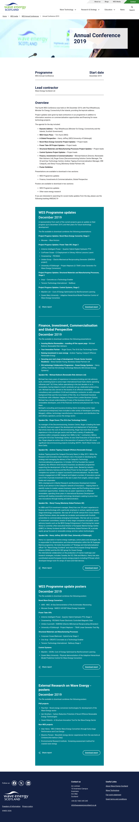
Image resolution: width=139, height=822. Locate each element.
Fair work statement (113, 795)
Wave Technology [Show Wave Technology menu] (68, 10)
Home (5, 16)
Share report (45, 307)
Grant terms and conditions (116, 799)
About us (97, 2)
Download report (91, 307)
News (122, 10)
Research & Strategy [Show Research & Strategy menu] (90, 10)
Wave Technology (112, 790)
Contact (133, 2)
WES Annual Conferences (30, 16)
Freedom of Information (11, 806)
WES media (14, 16)
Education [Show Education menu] (110, 10)
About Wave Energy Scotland (117, 786)
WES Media (117, 2)
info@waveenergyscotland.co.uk (83, 805)
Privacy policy (27, 806)
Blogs (107, 2)
